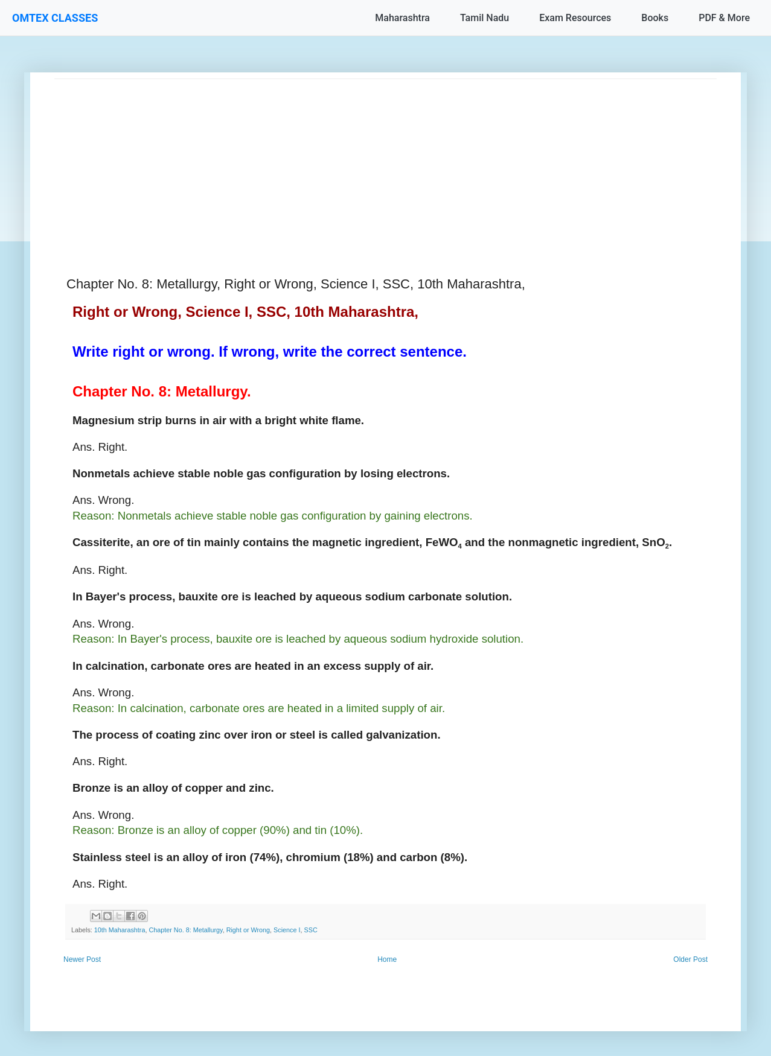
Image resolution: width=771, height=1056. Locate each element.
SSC (311, 930)
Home (387, 959)
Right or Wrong (248, 930)
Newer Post (82, 959)
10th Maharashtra (120, 930)
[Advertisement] (385, 163)
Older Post (690, 959)
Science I (287, 930)
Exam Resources (575, 18)
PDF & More (724, 18)
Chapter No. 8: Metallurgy (185, 930)
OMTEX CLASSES (55, 17)
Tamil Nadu (484, 18)
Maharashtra (402, 18)
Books (654, 18)
